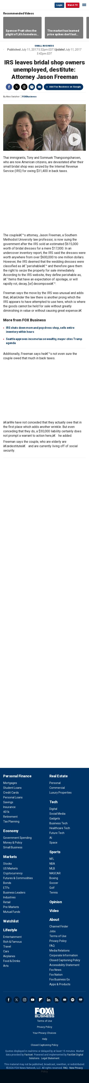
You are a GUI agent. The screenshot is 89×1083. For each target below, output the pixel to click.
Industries (9, 897)
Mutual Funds (11, 911)
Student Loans (12, 787)
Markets (10, 857)
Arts (6, 965)
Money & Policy (12, 842)
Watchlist (11, 921)
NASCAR (55, 873)
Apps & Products (59, 984)
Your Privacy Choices (44, 1033)
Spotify (72, 999)
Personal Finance (17, 776)
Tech (53, 802)
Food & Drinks (11, 961)
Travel (7, 946)
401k (6, 811)
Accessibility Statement (64, 965)
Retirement (10, 816)
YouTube (32, 999)
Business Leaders (14, 892)
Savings (8, 802)
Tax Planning (11, 821)
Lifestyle (10, 930)
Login (59, 5)
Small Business (44, 46)
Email (39, 87)
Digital (53, 808)
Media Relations (59, 950)
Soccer (53, 883)
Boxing (53, 878)
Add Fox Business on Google (65, 87)
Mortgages (10, 783)
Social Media (57, 813)
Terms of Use (57, 936)
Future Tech (56, 833)
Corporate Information (63, 955)
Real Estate (58, 776)
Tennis (53, 892)
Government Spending (17, 837)
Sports (54, 852)
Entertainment (12, 936)
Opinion (55, 902)
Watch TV (73, 5)
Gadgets (54, 818)
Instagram (24, 999)
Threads (24, 87)
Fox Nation (56, 974)
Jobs (52, 931)
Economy (10, 831)
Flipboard (40, 999)
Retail (6, 902)
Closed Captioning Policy (64, 960)
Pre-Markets (11, 907)
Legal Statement (50, 1058)
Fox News (55, 969)
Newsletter (64, 999)
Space (53, 842)
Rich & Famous (12, 941)
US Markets (10, 868)
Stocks (7, 863)
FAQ (52, 945)
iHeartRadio (80, 999)
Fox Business (16, 5)
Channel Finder (58, 926)
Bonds (7, 883)
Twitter (16, 87)
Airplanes (9, 956)
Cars (6, 951)
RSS (56, 999)
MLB (52, 868)
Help (44, 1039)
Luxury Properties (60, 792)
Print (32, 87)
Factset (28, 1054)
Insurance (9, 807)
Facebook (9, 87)
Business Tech (58, 823)
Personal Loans (13, 797)
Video (54, 911)
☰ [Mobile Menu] (84, 5)
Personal (55, 783)
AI (50, 837)
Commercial (57, 787)
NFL (51, 858)
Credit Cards (11, 792)
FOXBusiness (29, 96)
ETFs (6, 887)
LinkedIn (48, 999)
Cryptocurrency (13, 873)
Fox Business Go (59, 979)
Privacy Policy (58, 941)
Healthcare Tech (59, 828)
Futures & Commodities (18, 878)
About (54, 919)
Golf (52, 887)
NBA (52, 863)
